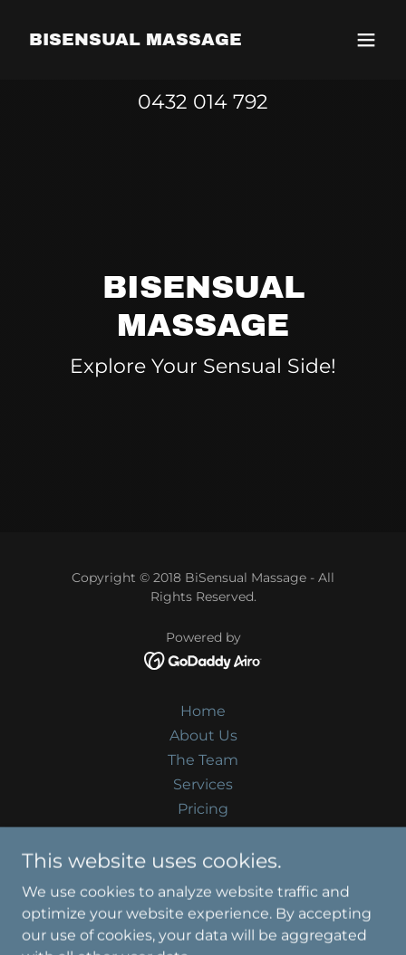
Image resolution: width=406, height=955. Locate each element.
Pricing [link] (203, 808)
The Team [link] (203, 760)
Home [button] (203, 711)
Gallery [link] (203, 833)
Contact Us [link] (203, 857)
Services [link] (203, 784)
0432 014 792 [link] (203, 102)
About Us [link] (203, 735)
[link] (135, 40)
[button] (366, 40)
